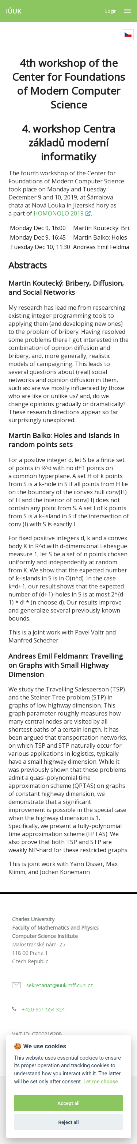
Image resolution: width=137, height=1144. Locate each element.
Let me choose (100, 1082)
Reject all (68, 1122)
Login (111, 11)
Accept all (68, 1103)
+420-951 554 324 (43, 1009)
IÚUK (13, 11)
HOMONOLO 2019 (59, 213)
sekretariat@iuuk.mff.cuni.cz (59, 985)
